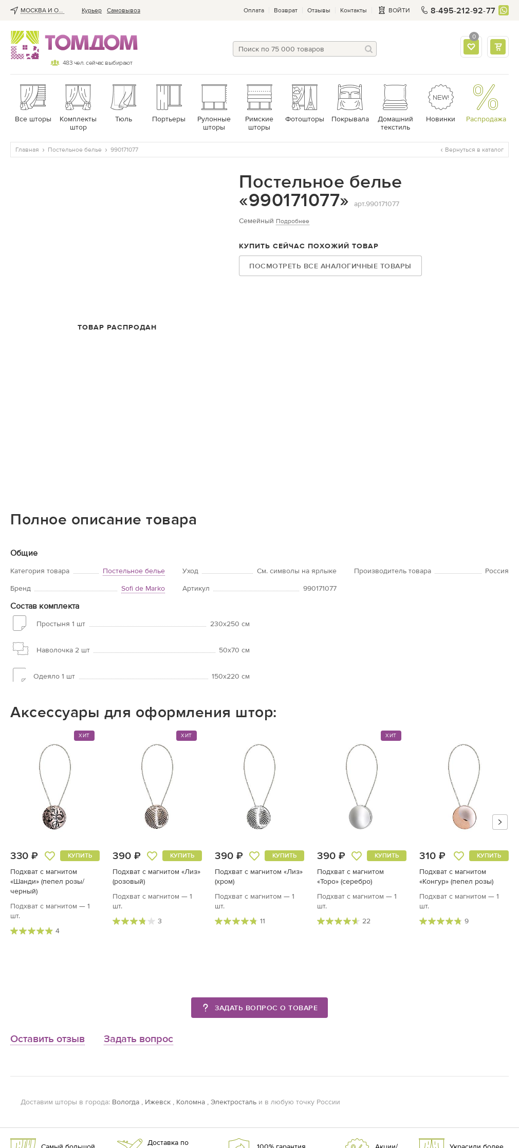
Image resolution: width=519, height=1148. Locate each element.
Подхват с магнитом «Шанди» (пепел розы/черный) (47, 881)
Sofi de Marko (143, 588)
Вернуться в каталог (472, 149)
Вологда (125, 1102)
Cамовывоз (123, 10)
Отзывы (318, 10)
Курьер (92, 10)
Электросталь (233, 1102)
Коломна (190, 1102)
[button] (500, 822)
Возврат (286, 10)
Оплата (254, 10)
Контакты (353, 10)
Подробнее (292, 221)
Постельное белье (134, 571)
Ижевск (158, 1102)
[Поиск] (369, 49)
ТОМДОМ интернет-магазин (71, 45)
